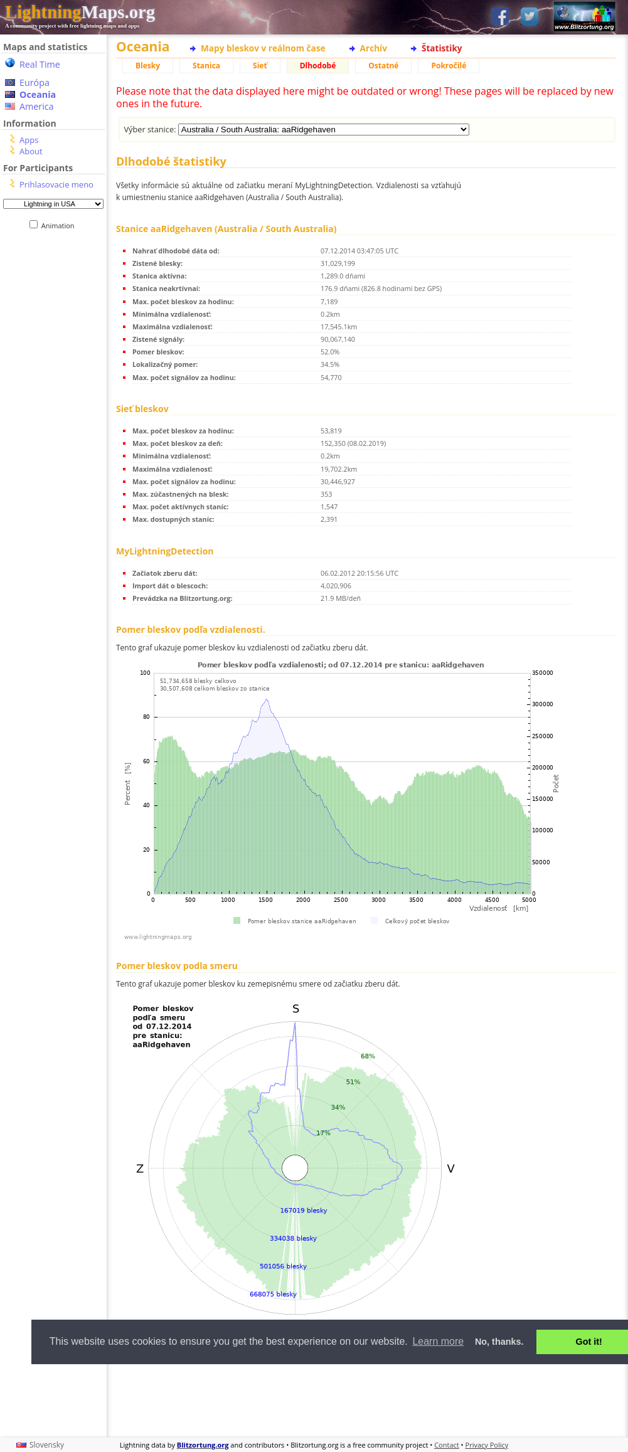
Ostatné (383, 65)
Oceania (37, 94)
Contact (446, 1444)
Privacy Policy (487, 1444)
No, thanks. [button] (499, 1342)
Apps (28, 140)
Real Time (39, 64)
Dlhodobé (318, 65)
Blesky (148, 65)
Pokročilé (448, 65)
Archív (373, 48)
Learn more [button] (438, 1341)
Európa (34, 82)
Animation (60, 225)
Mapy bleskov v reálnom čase (263, 48)
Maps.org (80, 12)
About (31, 151)
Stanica (206, 65)
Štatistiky (442, 48)
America (36, 106)
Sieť (260, 65)
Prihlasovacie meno (56, 184)
